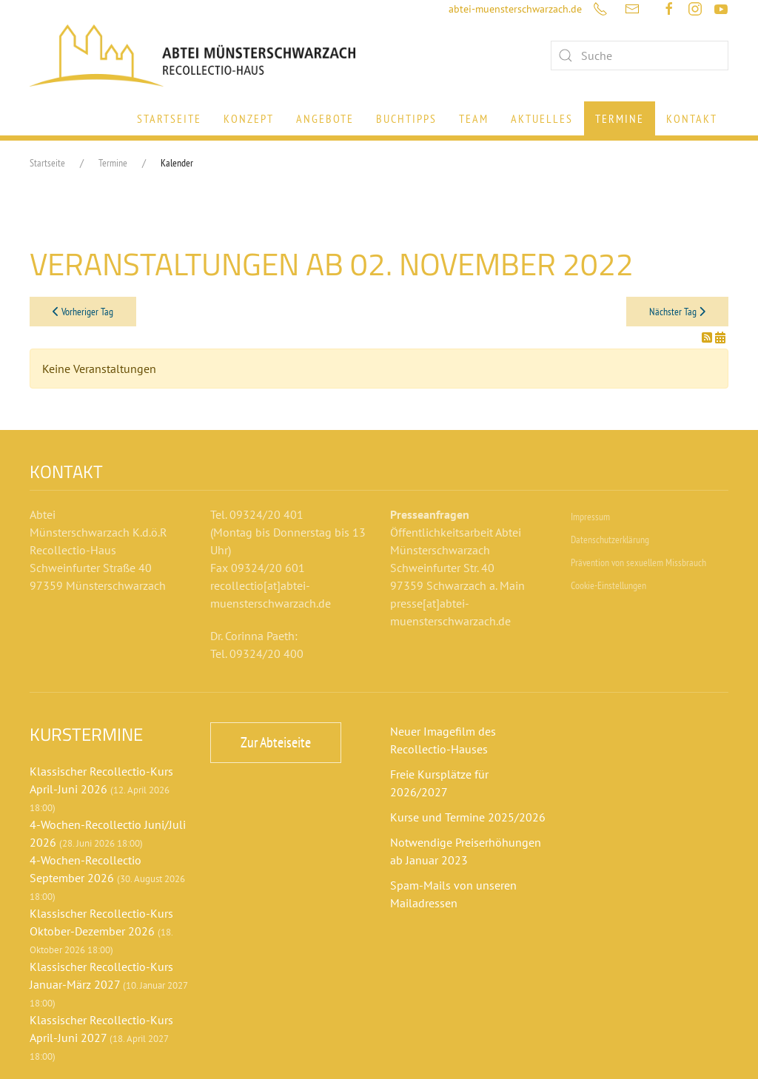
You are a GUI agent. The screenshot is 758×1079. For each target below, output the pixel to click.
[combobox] (639, 55)
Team (474, 118)
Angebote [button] (325, 118)
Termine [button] (619, 118)
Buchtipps (406, 118)
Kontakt (691, 118)
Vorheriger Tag (83, 311)
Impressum (590, 516)
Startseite (169, 118)
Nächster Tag (677, 311)
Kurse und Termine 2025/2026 (468, 817)
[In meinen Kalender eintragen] (720, 337)
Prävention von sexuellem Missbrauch (638, 562)
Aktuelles (542, 118)
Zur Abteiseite (276, 742)
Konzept (249, 118)
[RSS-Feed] (708, 337)
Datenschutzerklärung (610, 539)
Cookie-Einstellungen (608, 585)
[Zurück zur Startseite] (192, 55)
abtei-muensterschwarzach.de (515, 9)
